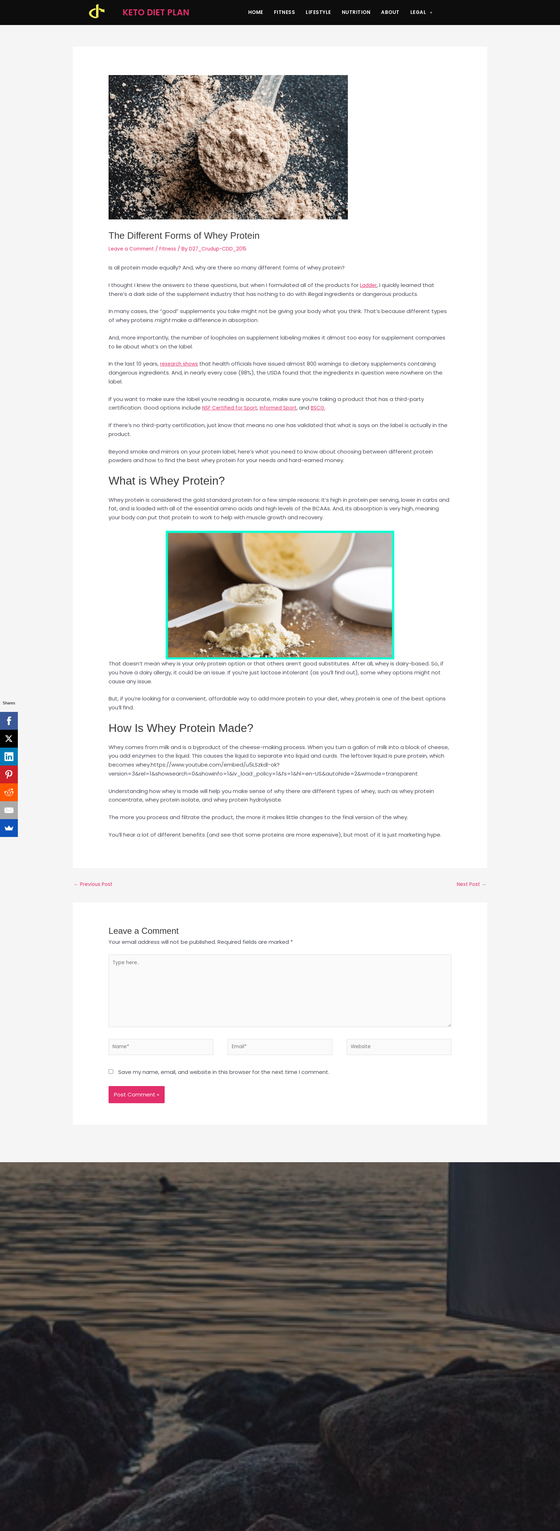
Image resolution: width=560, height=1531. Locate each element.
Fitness (284, 12)
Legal (421, 12)
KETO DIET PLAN (155, 12)
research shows (181, 363)
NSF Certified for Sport (231, 407)
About (390, 12)
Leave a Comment (134, 248)
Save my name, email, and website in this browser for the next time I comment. (223, 1081)
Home (255, 12)
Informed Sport (284, 407)
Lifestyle (318, 12)
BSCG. (327, 407)
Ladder (369, 285)
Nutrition (356, 12)
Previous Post (95, 884)
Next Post (470, 884)
